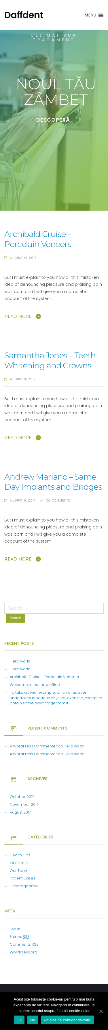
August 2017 (20, 812)
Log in (15, 929)
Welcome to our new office (35, 684)
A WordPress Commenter (33, 746)
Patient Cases (22, 878)
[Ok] (101, 1011)
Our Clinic (19, 862)
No (32, 1020)
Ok (19, 1020)
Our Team (19, 870)
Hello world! (20, 661)
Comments (24, 944)
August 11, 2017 (22, 379)
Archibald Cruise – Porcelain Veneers (37, 239)
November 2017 (24, 804)
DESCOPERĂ (53, 119)
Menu (94, 15)
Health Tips (20, 855)
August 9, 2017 (22, 500)
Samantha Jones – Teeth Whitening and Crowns (50, 360)
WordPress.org (23, 952)
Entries (20, 936)
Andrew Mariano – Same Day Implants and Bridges (53, 482)
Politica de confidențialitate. (67, 1020)
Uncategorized (24, 886)
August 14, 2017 (23, 258)
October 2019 (22, 796)
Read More (18, 316)
